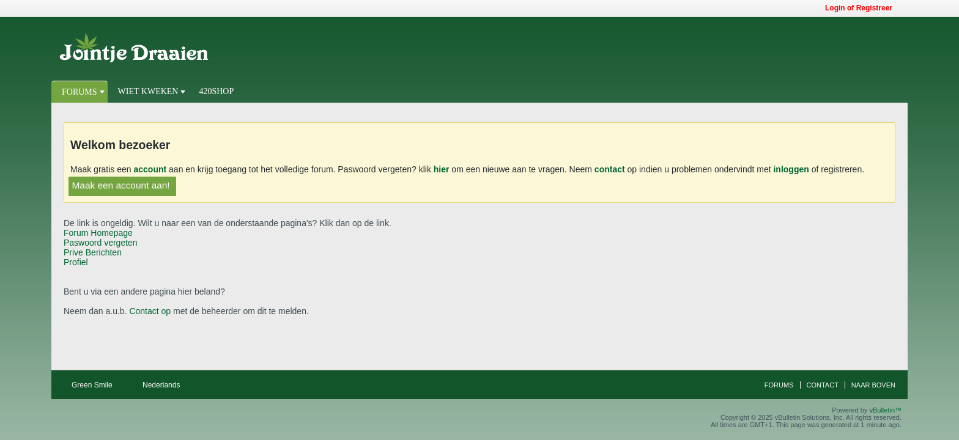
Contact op (150, 311)
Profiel (76, 262)
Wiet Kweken (148, 91)
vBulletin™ (885, 410)
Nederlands (165, 385)
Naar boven (873, 385)
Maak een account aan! (120, 185)
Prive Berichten (93, 252)
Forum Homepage (98, 233)
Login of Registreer (862, 8)
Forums (79, 92)
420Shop (216, 91)
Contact (823, 385)
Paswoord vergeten (101, 243)
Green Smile (96, 385)
